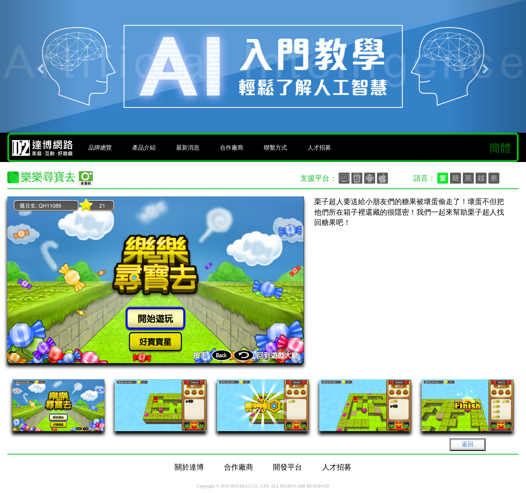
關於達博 (189, 467)
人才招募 (319, 147)
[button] (39, 66)
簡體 (500, 148)
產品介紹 (144, 147)
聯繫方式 (275, 147)
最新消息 (187, 147)
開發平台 (287, 467)
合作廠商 (231, 147)
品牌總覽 (100, 147)
